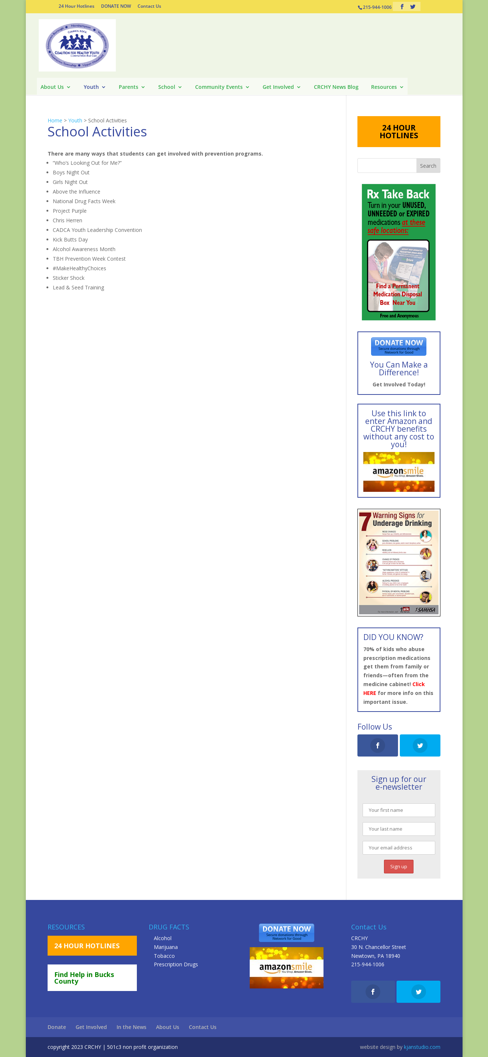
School (166, 87)
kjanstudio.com (422, 1046)
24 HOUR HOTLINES (399, 131)
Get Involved (278, 87)
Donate (57, 1026)
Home (55, 120)
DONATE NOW (116, 6)
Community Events (219, 87)
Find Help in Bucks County (84, 977)
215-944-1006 (367, 964)
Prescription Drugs (176, 964)
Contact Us (149, 6)
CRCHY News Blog (336, 87)
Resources (384, 87)
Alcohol (163, 938)
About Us (52, 87)
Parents (128, 87)
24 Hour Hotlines (76, 6)
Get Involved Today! (399, 384)
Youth (91, 87)
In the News (131, 1026)
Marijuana (166, 946)
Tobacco (164, 955)
